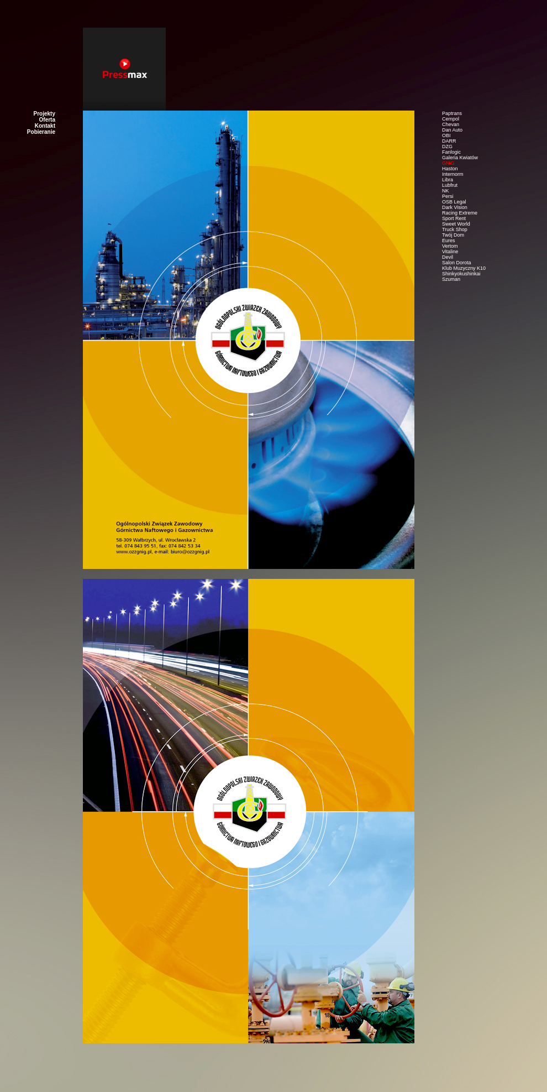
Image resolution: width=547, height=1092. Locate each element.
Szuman (451, 279)
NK (445, 191)
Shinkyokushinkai (461, 273)
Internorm (453, 174)
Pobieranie (41, 132)
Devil (447, 257)
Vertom (450, 246)
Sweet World (456, 224)
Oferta (47, 120)
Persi (448, 196)
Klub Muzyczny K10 (464, 268)
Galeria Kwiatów (460, 157)
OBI (446, 135)
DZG (447, 146)
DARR (449, 141)
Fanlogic (451, 152)
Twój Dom (453, 235)
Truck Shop (454, 229)
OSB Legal (454, 202)
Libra (447, 179)
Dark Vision (454, 207)
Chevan (450, 124)
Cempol (450, 119)
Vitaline (450, 251)
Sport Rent (454, 218)
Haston (450, 168)
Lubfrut (449, 185)
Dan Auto (452, 130)
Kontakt (45, 126)
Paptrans (452, 113)
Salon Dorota (456, 262)
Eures (448, 240)
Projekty (44, 114)
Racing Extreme (459, 213)
